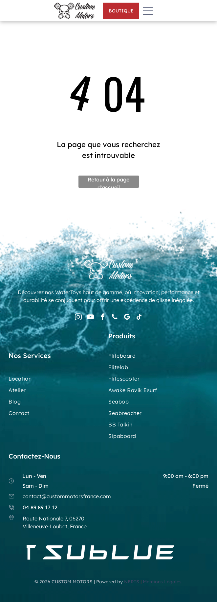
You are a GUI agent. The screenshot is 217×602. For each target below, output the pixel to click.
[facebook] (102, 318)
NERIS (131, 582)
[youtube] (90, 318)
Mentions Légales (163, 582)
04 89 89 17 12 (40, 507)
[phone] (114, 318)
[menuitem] (158, 358)
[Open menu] (147, 11)
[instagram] (78, 318)
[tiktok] (139, 318)
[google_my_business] (126, 318)
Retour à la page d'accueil (108, 182)
